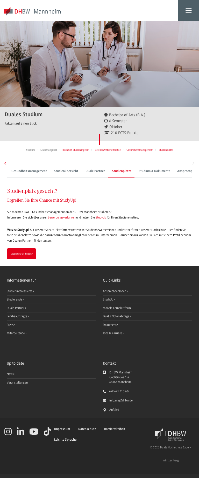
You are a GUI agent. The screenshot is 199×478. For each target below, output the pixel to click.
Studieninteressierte (20, 291)
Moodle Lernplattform (117, 308)
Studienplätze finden (21, 253)
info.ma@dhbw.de (121, 400)
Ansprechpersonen (115, 291)
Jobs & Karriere (113, 333)
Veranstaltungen (17, 382)
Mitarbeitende (16, 333)
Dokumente (111, 325)
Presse (11, 325)
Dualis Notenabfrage (116, 316)
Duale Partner (95, 171)
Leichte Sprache (65, 439)
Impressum (62, 429)
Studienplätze (121, 171)
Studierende (15, 299)
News (10, 374)
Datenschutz (87, 429)
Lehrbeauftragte (17, 316)
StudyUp (101, 217)
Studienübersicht (66, 171)
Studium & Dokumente (154, 171)
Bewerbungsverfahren (61, 217)
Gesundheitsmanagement (29, 171)
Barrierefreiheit (114, 429)
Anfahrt (114, 410)
